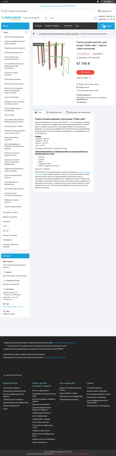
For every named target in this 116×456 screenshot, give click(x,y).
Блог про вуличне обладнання (98, 406)
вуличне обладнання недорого (64, 343)
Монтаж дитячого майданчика (71, 396)
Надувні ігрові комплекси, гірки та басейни (14, 170)
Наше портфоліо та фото (69, 393)
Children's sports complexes (13, 399)
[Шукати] (46, 18)
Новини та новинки (10, 235)
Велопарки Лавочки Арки (14, 189)
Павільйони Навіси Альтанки (11, 139)
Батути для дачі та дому (14, 126)
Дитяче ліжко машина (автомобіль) (13, 109)
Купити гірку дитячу (39, 442)
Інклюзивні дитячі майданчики (11, 183)
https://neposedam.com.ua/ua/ (54, 357)
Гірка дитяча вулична (13, 79)
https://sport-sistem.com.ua (13, 307)
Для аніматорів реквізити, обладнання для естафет (14, 121)
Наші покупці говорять (11, 388)
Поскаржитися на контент (62, 454)
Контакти (68, 26)
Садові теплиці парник (13, 207)
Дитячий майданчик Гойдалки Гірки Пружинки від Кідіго (14, 146)
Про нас (6, 231)
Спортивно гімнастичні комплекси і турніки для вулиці (59, 34)
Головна (38, 26)
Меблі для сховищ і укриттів (12, 201)
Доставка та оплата (10, 212)
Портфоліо (7, 221)
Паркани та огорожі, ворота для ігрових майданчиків (12, 162)
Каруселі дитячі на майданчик (43, 439)
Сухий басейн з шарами (41, 419)
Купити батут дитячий (40, 422)
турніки (81, 172)
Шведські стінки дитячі (41, 404)
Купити (87, 72)
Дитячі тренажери (11, 97)
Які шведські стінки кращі (96, 397)
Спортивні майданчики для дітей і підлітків (15, 42)
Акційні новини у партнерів (97, 391)
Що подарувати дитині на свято (99, 394)
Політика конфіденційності (80, 454)
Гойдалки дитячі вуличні (41, 413)
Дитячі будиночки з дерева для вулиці (12, 58)
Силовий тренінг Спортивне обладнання (13, 194)
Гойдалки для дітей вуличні (15, 48)
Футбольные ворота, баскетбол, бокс (12, 154)
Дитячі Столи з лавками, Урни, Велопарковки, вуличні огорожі (14, 90)
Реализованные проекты (69, 399)
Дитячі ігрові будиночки (14, 52)
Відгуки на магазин (10, 217)
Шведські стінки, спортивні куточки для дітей (14, 103)
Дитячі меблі (9, 115)
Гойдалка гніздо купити (41, 431)
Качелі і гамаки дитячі (40, 391)
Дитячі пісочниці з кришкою (11, 74)
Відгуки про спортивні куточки (14, 391)
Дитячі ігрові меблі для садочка (13, 176)
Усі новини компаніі (94, 388)
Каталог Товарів (52, 26)
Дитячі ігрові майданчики (14, 37)
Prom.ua (68, 452)
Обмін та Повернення (11, 406)
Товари (5, 32)
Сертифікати (7, 240)
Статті (5, 226)
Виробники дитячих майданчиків (15, 402)
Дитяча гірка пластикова (14, 84)
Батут (5, 409)
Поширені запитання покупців (10, 246)
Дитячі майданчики (39, 416)
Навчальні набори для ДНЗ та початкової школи (15, 132)
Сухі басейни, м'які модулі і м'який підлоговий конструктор (14, 66)
